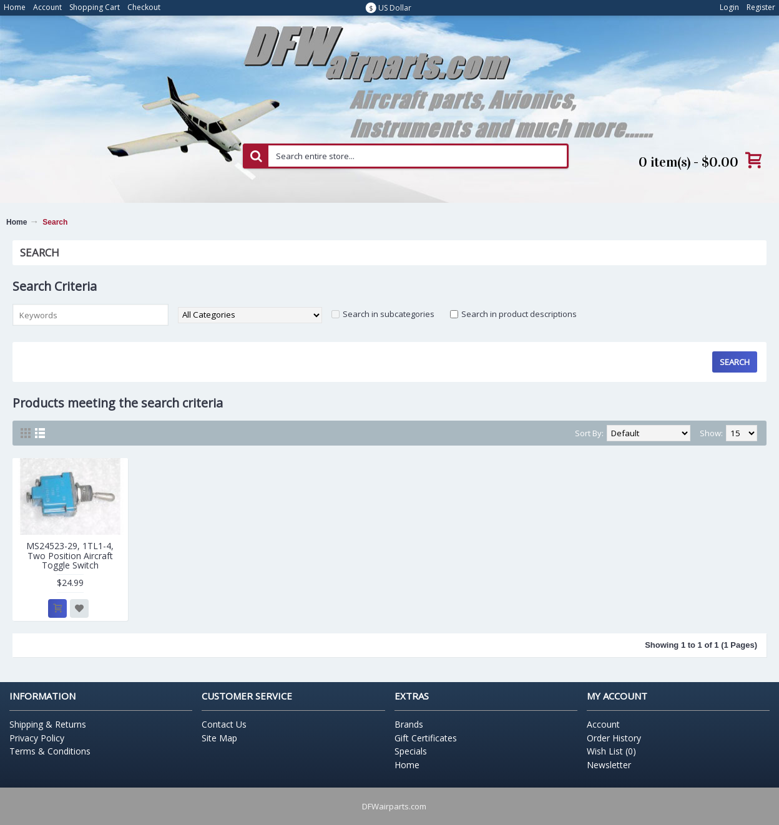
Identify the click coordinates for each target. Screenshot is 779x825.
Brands (408, 724)
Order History (614, 738)
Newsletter (609, 765)
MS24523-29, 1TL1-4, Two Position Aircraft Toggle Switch (70, 555)
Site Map (219, 738)
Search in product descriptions (519, 314)
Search (54, 222)
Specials (410, 751)
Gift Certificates (425, 738)
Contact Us (224, 724)
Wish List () (611, 751)
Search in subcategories (388, 314)
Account (603, 724)
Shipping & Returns (47, 724)
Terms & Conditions (50, 751)
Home (16, 222)
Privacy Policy (36, 738)
